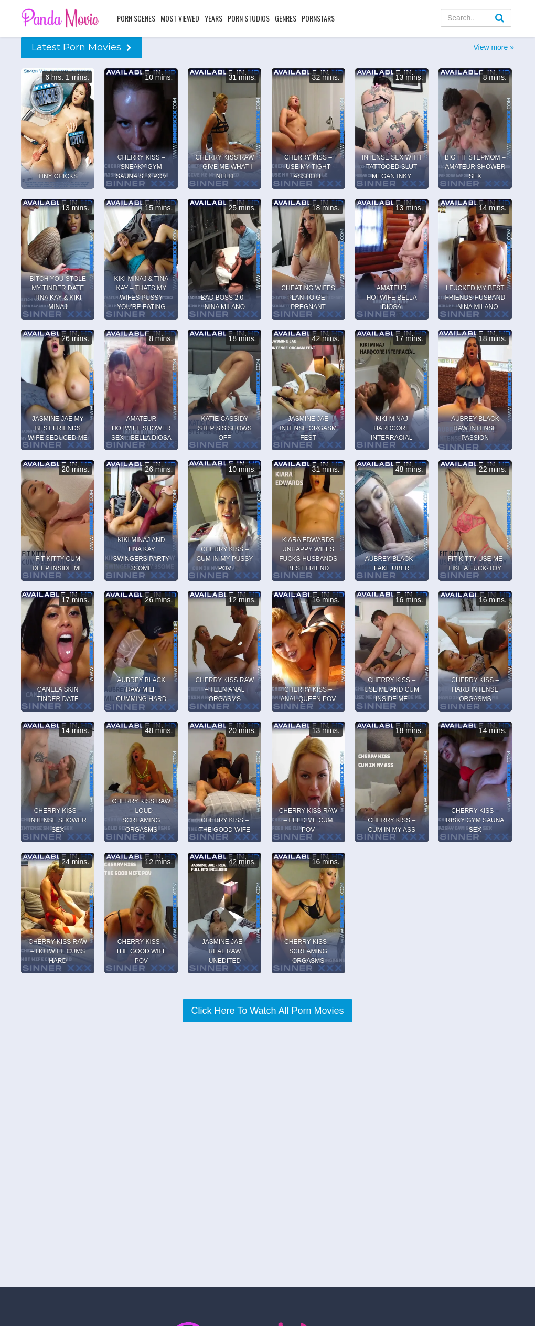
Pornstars (318, 18)
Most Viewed (179, 18)
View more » (493, 47)
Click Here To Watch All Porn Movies (267, 1010)
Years (213, 18)
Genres (285, 18)
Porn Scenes (136, 18)
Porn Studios (249, 18)
